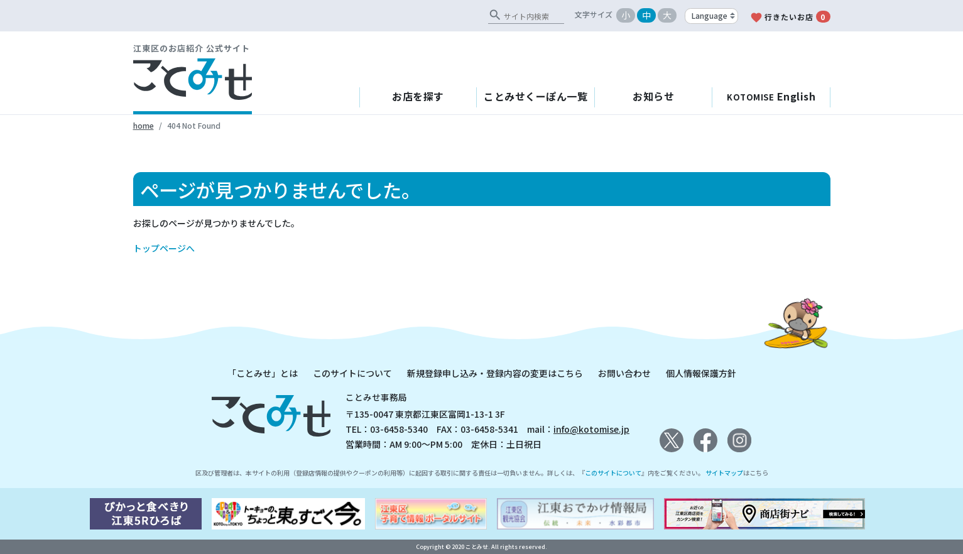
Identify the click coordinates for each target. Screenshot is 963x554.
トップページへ (164, 248)
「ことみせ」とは (262, 373)
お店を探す (418, 96)
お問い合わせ (624, 373)
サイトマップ (724, 472)
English (771, 96)
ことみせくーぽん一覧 (535, 96)
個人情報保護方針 (701, 373)
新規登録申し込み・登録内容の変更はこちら (495, 373)
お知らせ (653, 96)
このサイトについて (352, 373)
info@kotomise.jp (591, 429)
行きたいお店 (790, 17)
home (143, 125)
